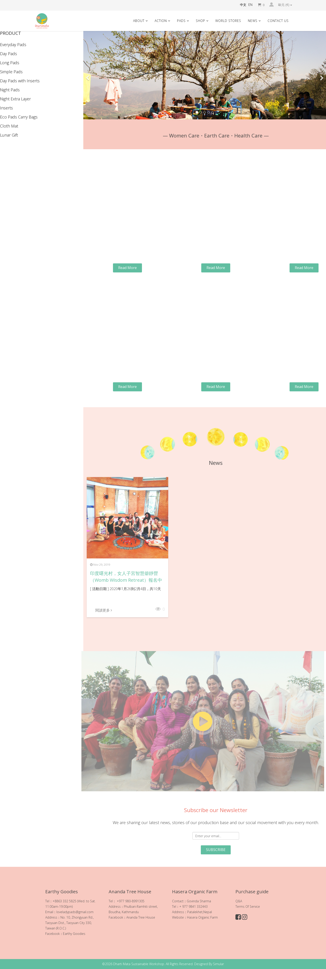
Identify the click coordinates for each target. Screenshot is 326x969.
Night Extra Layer (15, 99)
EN (250, 4)
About (138, 21)
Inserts (6, 108)
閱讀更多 (103, 610)
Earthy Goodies (74, 933)
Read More (127, 267)
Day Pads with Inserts (20, 80)
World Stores (228, 21)
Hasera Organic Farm (202, 917)
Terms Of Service (247, 906)
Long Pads (9, 62)
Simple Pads (11, 71)
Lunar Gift (9, 135)
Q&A (238, 901)
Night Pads (10, 89)
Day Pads (8, 53)
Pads (181, 21)
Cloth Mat (9, 126)
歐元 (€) (285, 5)
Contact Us (278, 21)
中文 (243, 4)
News (252, 21)
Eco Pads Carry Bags (19, 117)
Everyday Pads (13, 44)
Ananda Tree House (140, 917)
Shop (200, 21)
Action (161, 21)
